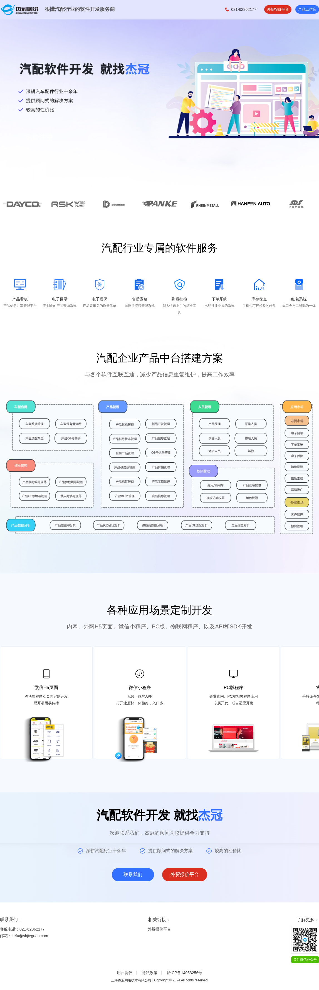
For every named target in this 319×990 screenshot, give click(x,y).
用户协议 (124, 973)
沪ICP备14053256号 (184, 973)
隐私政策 (149, 973)
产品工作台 (306, 9)
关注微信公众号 (305, 960)
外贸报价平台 (275, 9)
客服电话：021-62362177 (22, 929)
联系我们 (132, 875)
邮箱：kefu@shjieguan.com (24, 936)
